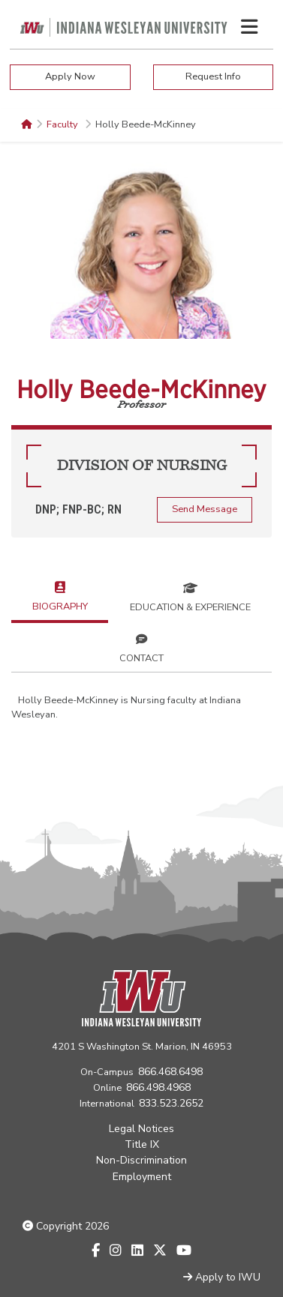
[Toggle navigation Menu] (249, 27)
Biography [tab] (60, 595)
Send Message (204, 509)
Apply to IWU (221, 1277)
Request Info (213, 76)
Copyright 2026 (66, 1226)
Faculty (63, 124)
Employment (142, 1177)
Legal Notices (141, 1129)
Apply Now (70, 76)
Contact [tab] (141, 646)
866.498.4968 (158, 1087)
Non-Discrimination (141, 1160)
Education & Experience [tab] (190, 595)
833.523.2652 (171, 1103)
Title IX (142, 1144)
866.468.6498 (170, 1072)
